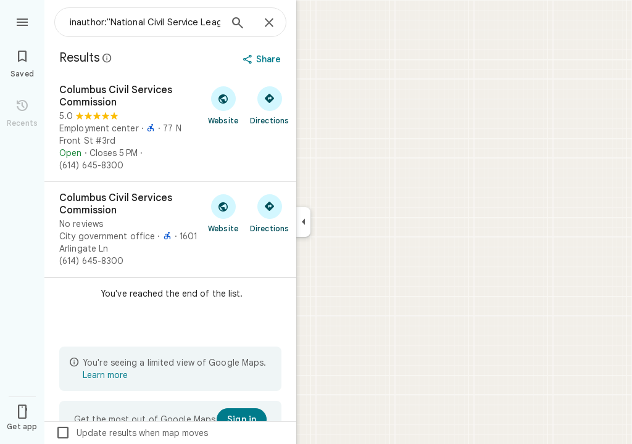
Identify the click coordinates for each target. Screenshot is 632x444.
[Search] (237, 24)
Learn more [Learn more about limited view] (105, 374)
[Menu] (22, 21)
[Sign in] (242, 419)
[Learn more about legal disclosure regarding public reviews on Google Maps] (107, 58)
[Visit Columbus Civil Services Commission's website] (223, 105)
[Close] (269, 23)
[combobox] (145, 22)
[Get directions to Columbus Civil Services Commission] (269, 105)
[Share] (263, 59)
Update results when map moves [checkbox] (132, 433)
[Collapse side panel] (303, 222)
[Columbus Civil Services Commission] (170, 127)
